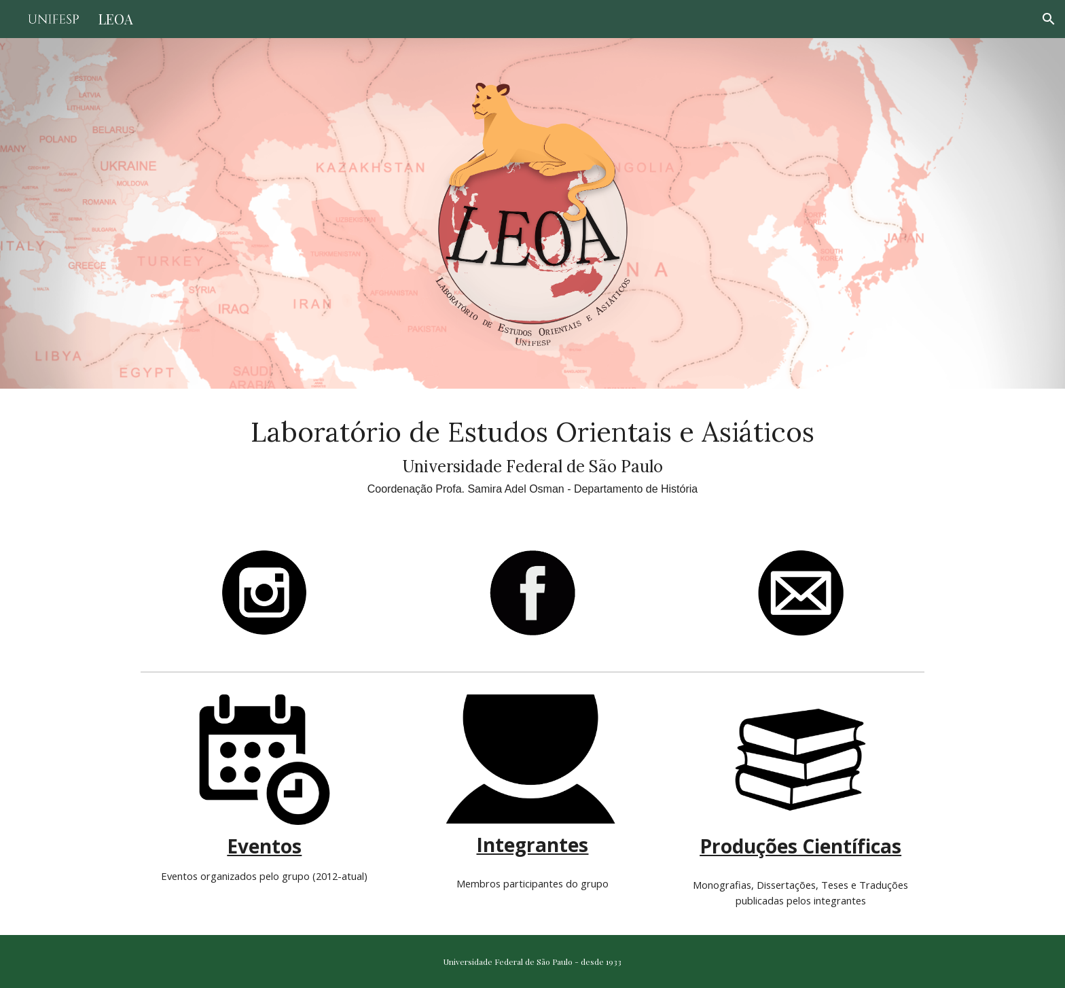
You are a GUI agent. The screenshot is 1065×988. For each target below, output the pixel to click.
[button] (1048, 19)
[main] (532, 454)
